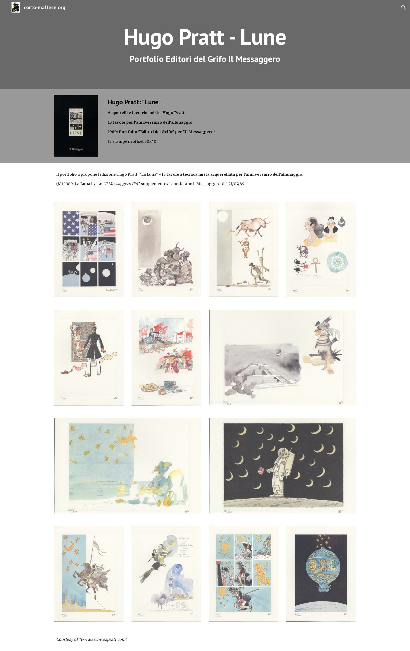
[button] (403, 7)
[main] (205, 44)
